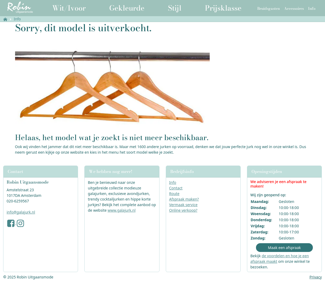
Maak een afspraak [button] (284, 247)
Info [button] (311, 8)
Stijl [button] (174, 8)
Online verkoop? (183, 210)
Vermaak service (183, 204)
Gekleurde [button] (126, 8)
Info (17, 18)
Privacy (315, 276)
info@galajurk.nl (21, 212)
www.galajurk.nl (122, 210)
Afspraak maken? (184, 199)
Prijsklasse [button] (223, 8)
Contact (176, 187)
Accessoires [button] (294, 8)
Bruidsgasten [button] (268, 8)
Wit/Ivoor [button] (69, 8)
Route (174, 193)
